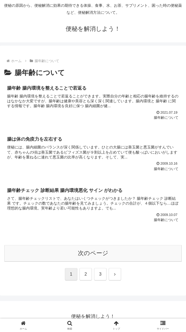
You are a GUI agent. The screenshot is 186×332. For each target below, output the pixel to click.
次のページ (93, 253)
